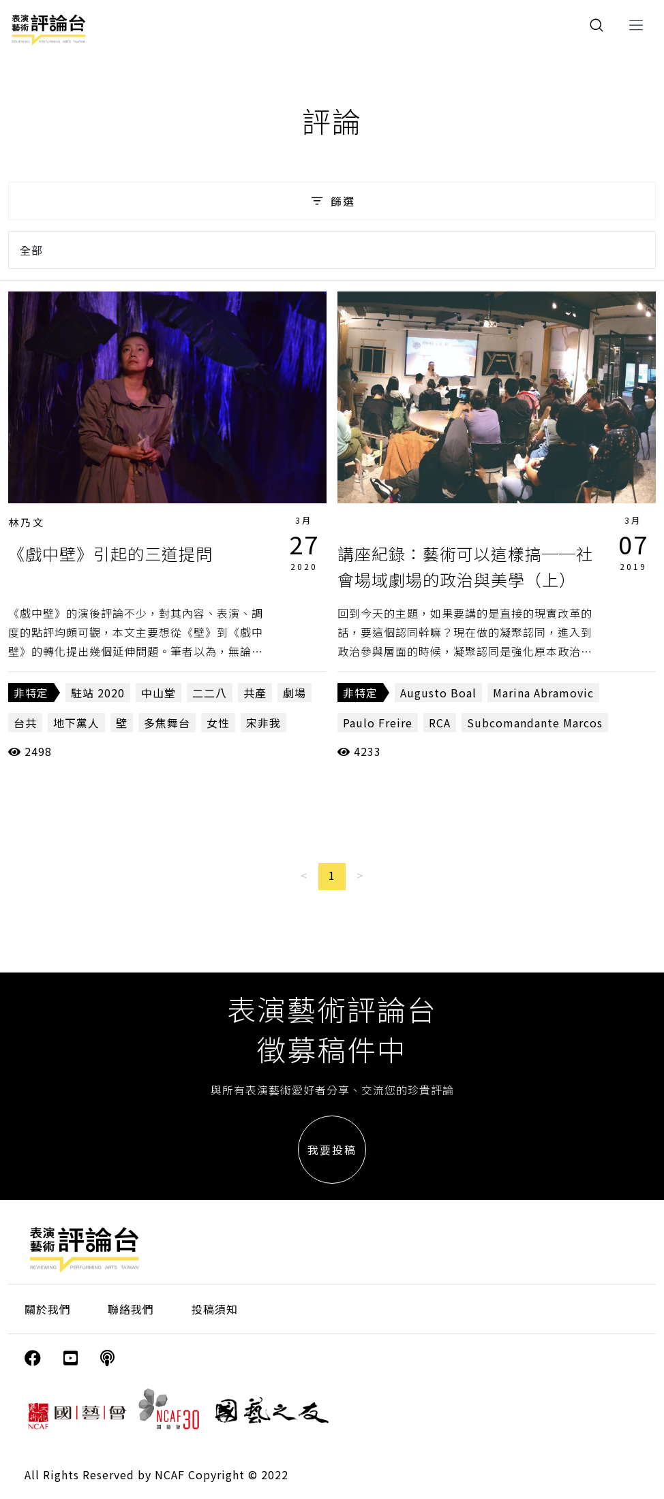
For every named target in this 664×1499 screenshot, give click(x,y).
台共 (25, 722)
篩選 (331, 201)
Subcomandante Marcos (535, 722)
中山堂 (158, 692)
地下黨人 (76, 722)
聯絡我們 (131, 1309)
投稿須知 (215, 1309)
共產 (255, 692)
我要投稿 (332, 1149)
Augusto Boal (438, 692)
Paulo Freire (377, 722)
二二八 (209, 692)
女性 (218, 722)
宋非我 (263, 722)
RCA (440, 722)
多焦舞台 (167, 722)
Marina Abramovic (543, 692)
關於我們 (48, 1309)
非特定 (31, 692)
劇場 (294, 692)
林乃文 (26, 522)
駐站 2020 (98, 692)
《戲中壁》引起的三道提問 (110, 553)
